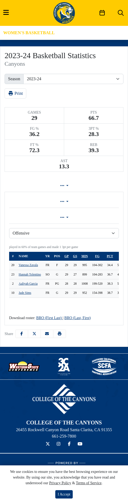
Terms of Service (88, 483)
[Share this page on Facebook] (21, 334)
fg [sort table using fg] (97, 256)
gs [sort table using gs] (75, 256)
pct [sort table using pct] (110, 256)
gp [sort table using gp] (66, 256)
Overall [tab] (33, 201)
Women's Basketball (29, 32)
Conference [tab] (90, 201)
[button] (59, 334)
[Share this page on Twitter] (34, 334)
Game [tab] (35, 217)
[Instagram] (58, 444)
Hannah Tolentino (30, 274)
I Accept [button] (64, 494)
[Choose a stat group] (64, 233)
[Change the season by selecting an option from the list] (73, 79)
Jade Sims (25, 293)
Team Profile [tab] (21, 185)
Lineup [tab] (55, 185)
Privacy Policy (60, 483)
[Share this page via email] (47, 334)
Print (15, 93)
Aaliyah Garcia (28, 283)
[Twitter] (47, 444)
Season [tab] (92, 217)
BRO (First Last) (49, 318)
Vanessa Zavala (28, 265)
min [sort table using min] (85, 256)
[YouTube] (80, 444)
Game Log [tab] (87, 185)
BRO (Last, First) (77, 318)
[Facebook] (69, 444)
